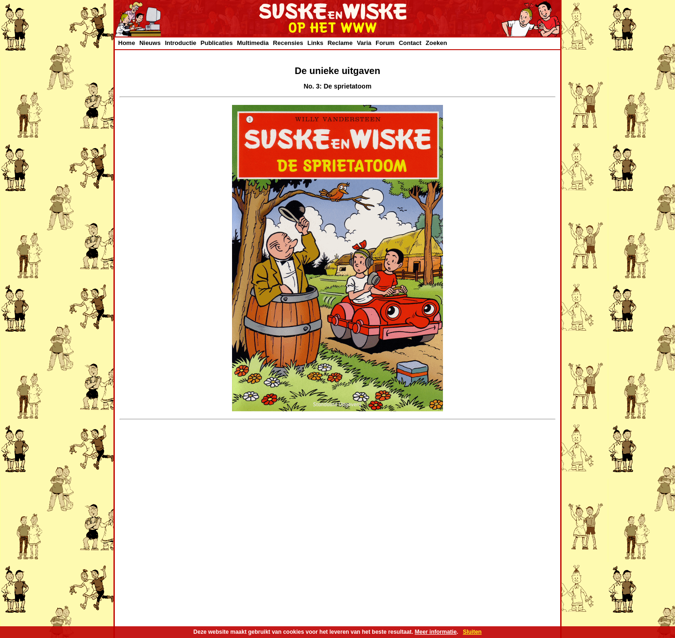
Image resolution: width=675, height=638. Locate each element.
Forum (384, 42)
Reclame (340, 42)
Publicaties (217, 42)
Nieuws (150, 42)
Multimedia (253, 42)
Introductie (180, 42)
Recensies (288, 42)
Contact (410, 42)
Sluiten (472, 632)
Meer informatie (436, 632)
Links (315, 42)
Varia (364, 42)
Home (126, 42)
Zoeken (436, 42)
